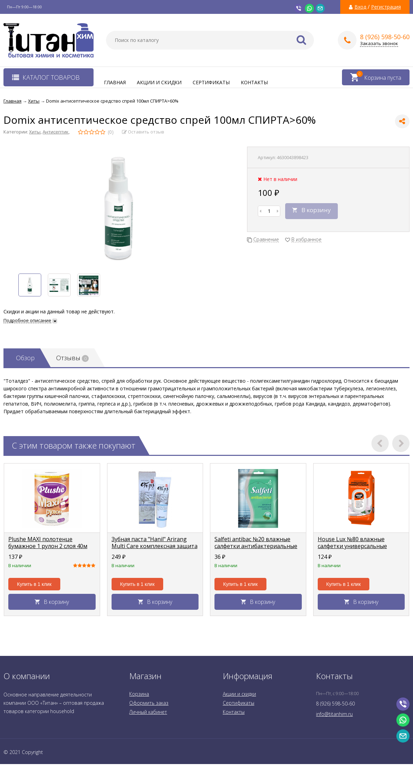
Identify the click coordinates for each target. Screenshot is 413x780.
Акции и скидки (159, 82)
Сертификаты (211, 82)
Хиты (35, 132)
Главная (115, 82)
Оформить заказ (148, 703)
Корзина (139, 694)
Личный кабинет (148, 712)
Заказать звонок (379, 43)
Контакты (254, 82)
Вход (360, 7)
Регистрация (386, 7)
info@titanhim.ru (334, 714)
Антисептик (56, 132)
